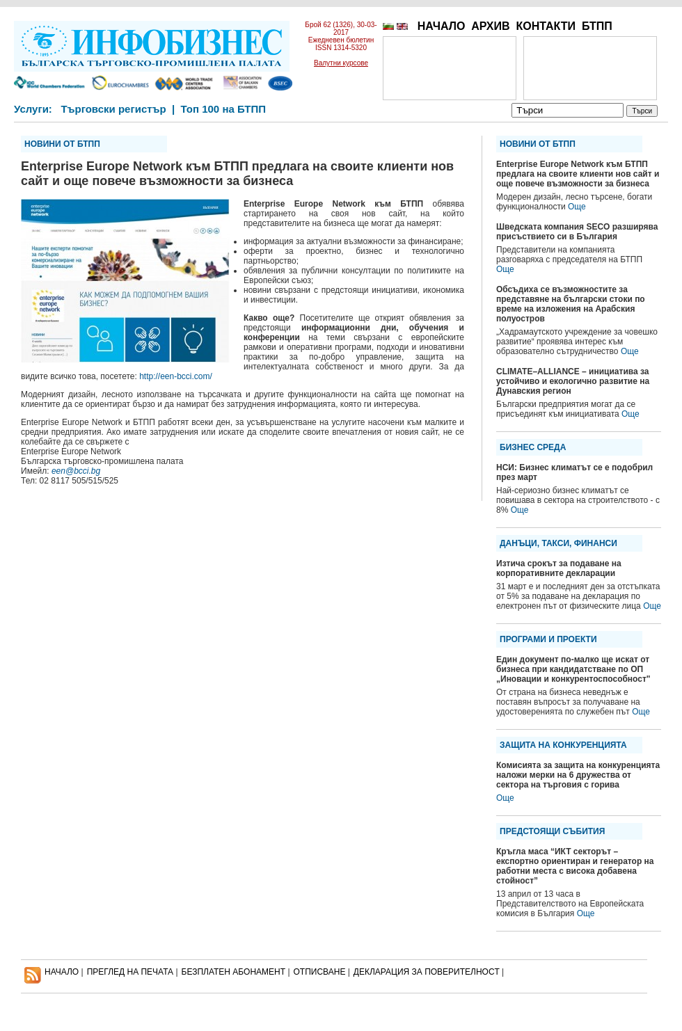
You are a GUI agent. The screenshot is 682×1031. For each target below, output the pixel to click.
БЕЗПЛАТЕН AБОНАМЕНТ (234, 972)
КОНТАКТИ (546, 26)
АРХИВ (490, 26)
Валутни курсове (341, 63)
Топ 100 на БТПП (224, 109)
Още (577, 206)
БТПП (597, 26)
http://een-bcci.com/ (175, 376)
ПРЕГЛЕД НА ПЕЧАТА (130, 972)
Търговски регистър (113, 109)
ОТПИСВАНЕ (320, 972)
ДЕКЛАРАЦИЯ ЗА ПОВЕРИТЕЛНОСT (427, 972)
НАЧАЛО (442, 26)
